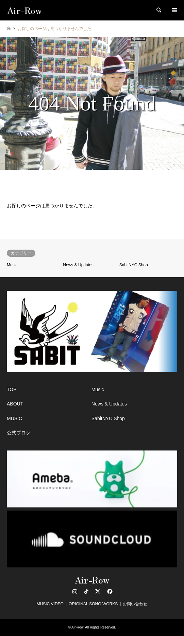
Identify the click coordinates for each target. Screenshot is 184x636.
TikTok (86, 591)
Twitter (97, 591)
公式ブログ (19, 432)
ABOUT (15, 403)
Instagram (74, 591)
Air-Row (92, 579)
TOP (12, 389)
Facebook (109, 591)
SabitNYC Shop (133, 265)
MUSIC (14, 418)
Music (12, 265)
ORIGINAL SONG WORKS (93, 604)
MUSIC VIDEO (50, 604)
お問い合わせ (135, 604)
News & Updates (78, 265)
